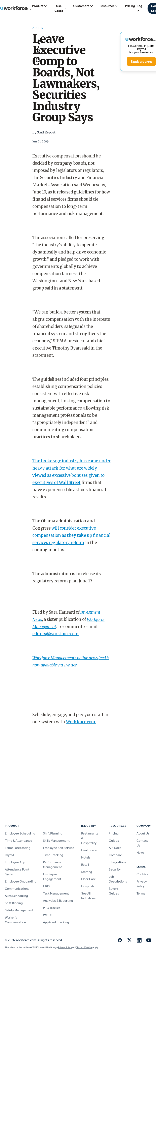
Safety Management (19, 910)
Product (39, 6)
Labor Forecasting (17, 848)
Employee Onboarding (20, 881)
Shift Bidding (14, 903)
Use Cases (60, 8)
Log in (139, 8)
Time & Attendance (18, 840)
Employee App (15, 862)
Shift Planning (52, 833)
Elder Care (88, 879)
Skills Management (56, 840)
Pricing (130, 6)
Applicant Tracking (56, 922)
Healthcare (89, 850)
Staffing (86, 872)
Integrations (117, 862)
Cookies (142, 874)
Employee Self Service (58, 848)
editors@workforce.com (55, 633)
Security (115, 869)
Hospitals (87, 886)
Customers (83, 6)
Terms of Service (84, 947)
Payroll (9, 855)
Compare (115, 855)
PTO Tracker (51, 908)
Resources (109, 6)
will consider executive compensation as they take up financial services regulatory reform (71, 535)
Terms (140, 893)
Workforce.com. (81, 721)
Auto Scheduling (16, 896)
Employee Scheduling (20, 833)
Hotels (85, 857)
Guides (114, 840)
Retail (85, 865)
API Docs (115, 848)
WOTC (47, 915)
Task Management (56, 893)
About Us (143, 833)
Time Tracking (53, 855)
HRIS (46, 886)
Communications (17, 889)
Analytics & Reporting (58, 901)
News (140, 853)
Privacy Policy (65, 947)
